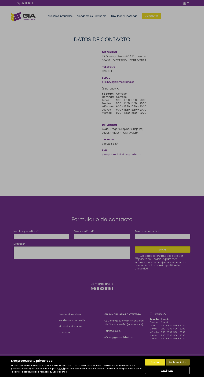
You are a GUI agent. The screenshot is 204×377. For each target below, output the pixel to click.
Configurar (167, 370)
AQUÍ (61, 368)
